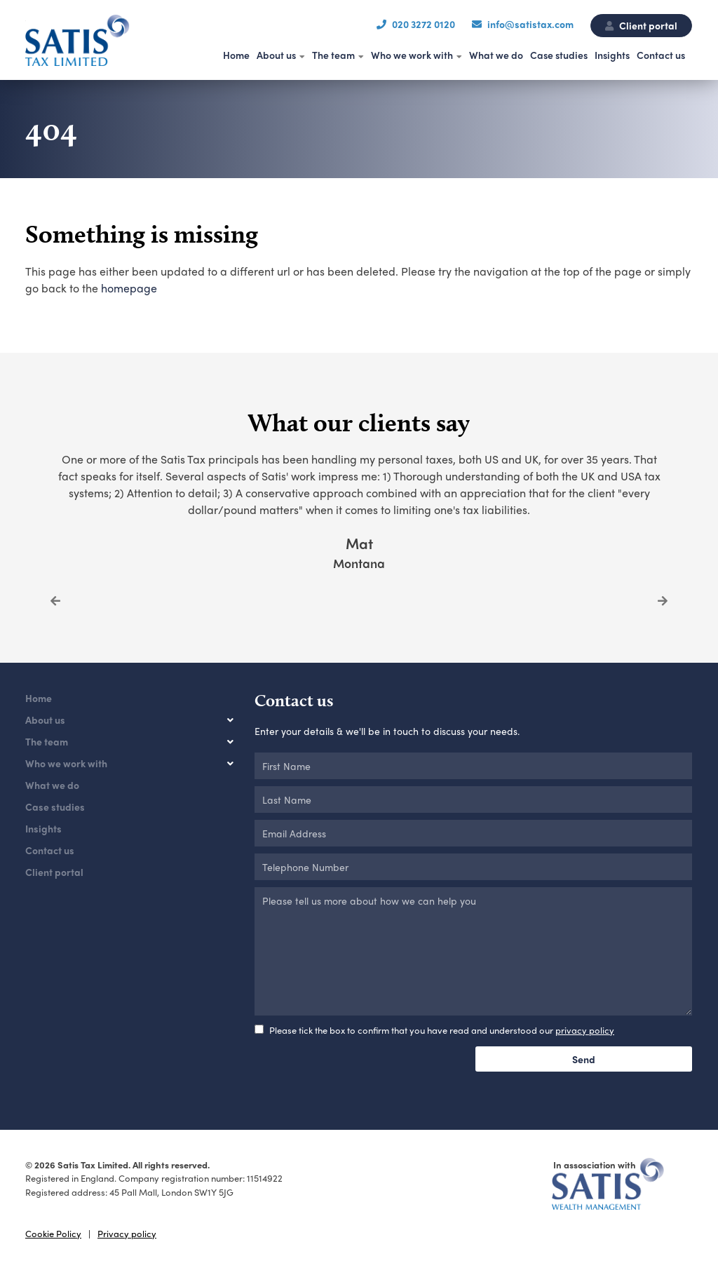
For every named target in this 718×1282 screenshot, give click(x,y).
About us (276, 55)
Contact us (661, 55)
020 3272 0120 (423, 24)
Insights (612, 55)
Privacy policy (126, 1233)
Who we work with (412, 55)
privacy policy (584, 1030)
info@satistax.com (530, 24)
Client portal (641, 25)
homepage (129, 288)
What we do (496, 55)
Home (236, 55)
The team (333, 55)
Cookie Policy (53, 1233)
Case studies (559, 55)
